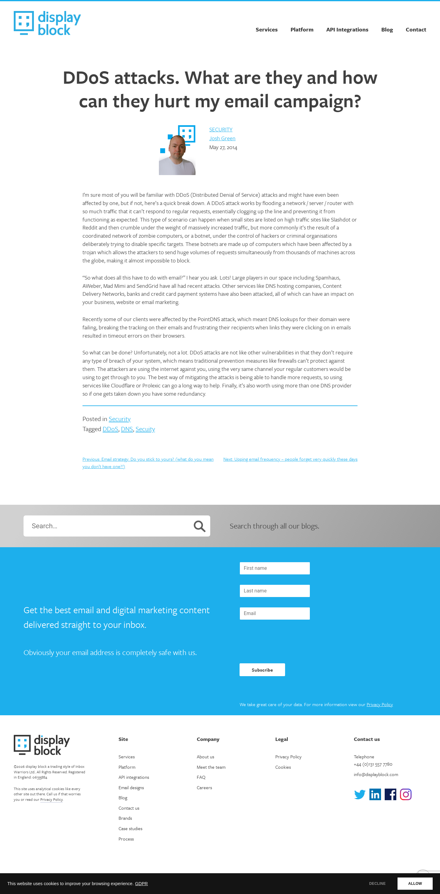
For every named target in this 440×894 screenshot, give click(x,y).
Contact (416, 29)
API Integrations (347, 29)
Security (221, 129)
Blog (387, 29)
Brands (125, 818)
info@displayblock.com (376, 774)
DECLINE (377, 883)
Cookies (283, 767)
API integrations (134, 777)
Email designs (131, 787)
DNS (127, 428)
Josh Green (222, 138)
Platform (302, 29)
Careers (204, 787)
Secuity (145, 428)
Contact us (129, 807)
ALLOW (415, 883)
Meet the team (211, 767)
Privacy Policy (380, 704)
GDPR (141, 883)
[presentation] (286, 642)
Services (267, 29)
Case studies (130, 828)
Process (126, 838)
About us (205, 756)
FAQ (201, 777)
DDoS (110, 428)
